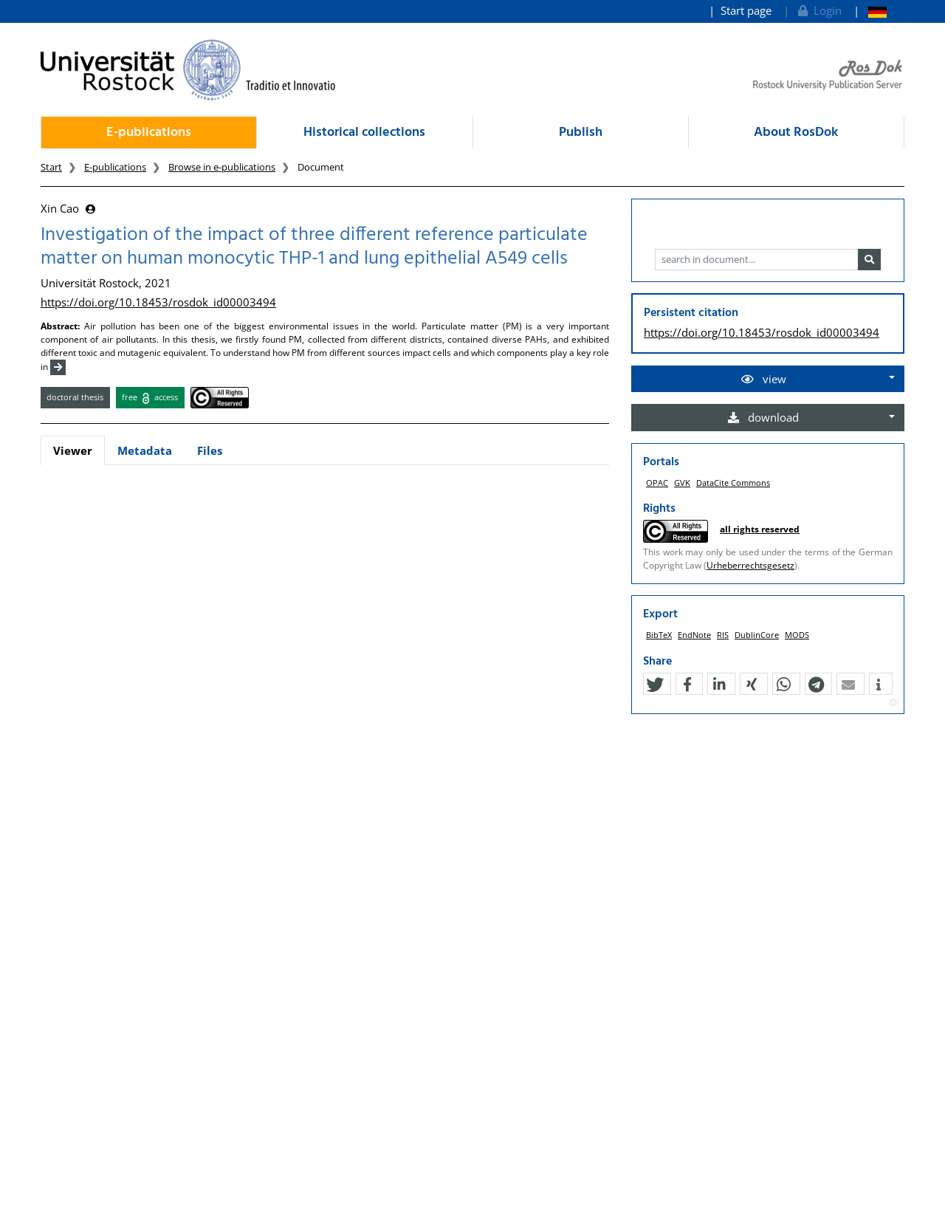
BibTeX (659, 634)
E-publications (148, 132)
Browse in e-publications (221, 167)
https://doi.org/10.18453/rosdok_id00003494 (158, 302)
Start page (746, 10)
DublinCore (757, 634)
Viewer (72, 450)
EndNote (694, 634)
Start (51, 167)
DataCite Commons (733, 482)
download (763, 417)
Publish (580, 132)
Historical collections (364, 132)
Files (209, 450)
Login (818, 10)
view (763, 378)
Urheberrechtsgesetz (750, 565)
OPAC (657, 482)
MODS (797, 634)
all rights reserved (760, 529)
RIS (723, 634)
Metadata (144, 450)
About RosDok (796, 132)
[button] (655, 684)
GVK (682, 482)
